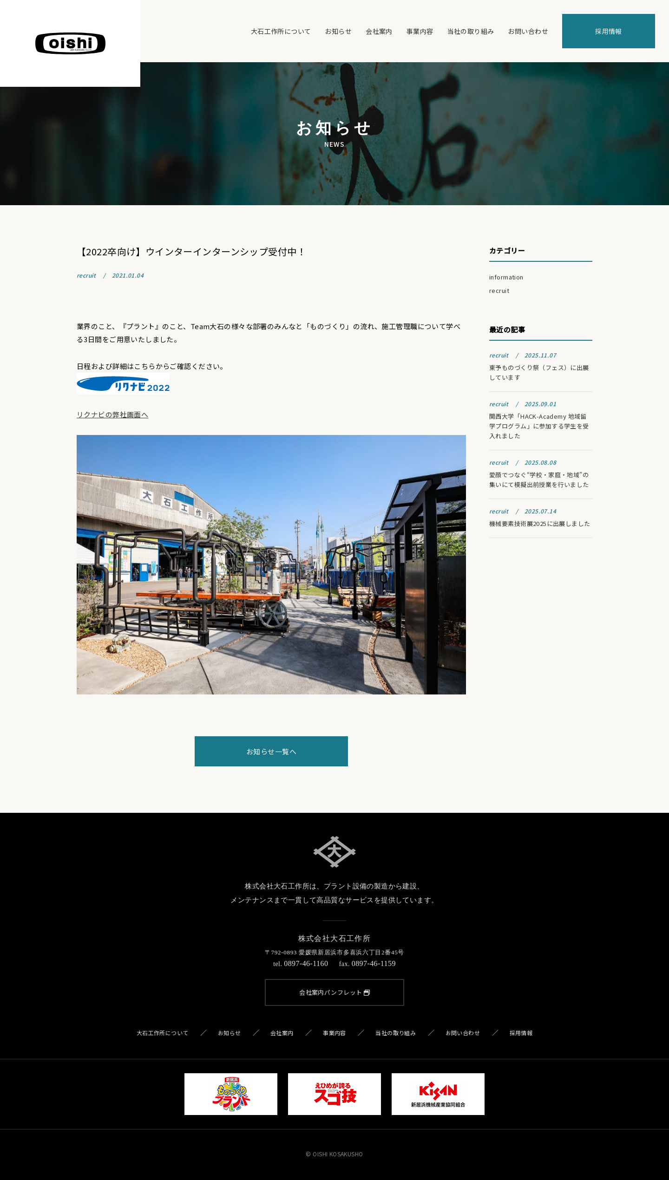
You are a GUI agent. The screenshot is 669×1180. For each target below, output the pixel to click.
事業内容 (420, 31)
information (506, 278)
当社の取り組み (470, 31)
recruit (499, 291)
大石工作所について (281, 31)
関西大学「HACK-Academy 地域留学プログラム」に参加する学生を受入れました (539, 427)
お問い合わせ (528, 31)
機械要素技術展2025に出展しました (539, 524)
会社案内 (379, 31)
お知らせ (338, 31)
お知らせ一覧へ (271, 752)
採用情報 (608, 31)
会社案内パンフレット (334, 992)
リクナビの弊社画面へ (112, 416)
